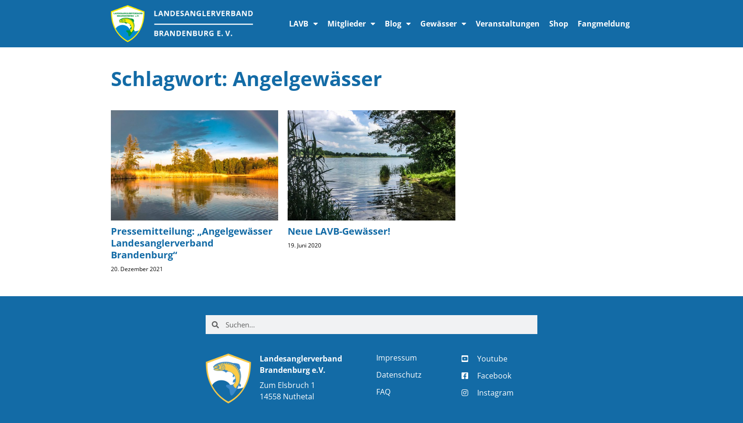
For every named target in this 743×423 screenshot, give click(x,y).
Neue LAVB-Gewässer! (339, 231)
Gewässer (443, 23)
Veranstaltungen (508, 23)
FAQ (383, 392)
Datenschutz (399, 374)
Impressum (396, 357)
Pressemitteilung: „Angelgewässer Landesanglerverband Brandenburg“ (191, 243)
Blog (398, 23)
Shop (558, 23)
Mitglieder (351, 23)
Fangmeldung (604, 23)
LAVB (303, 23)
